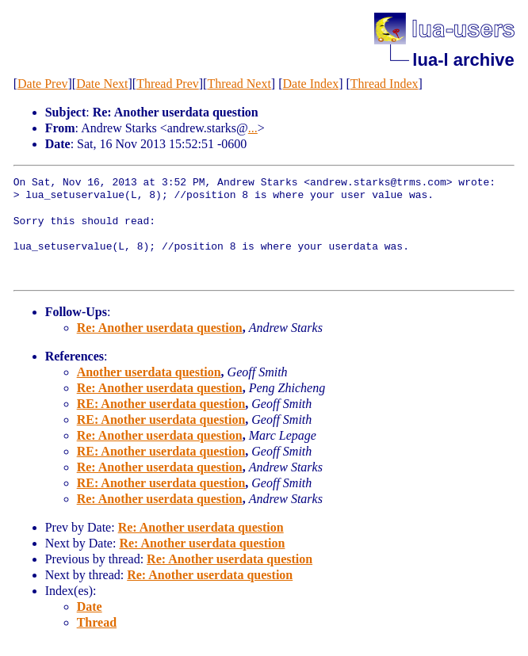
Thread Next (238, 83)
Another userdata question (149, 372)
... (253, 128)
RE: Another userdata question (161, 403)
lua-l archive (463, 60)
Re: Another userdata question (160, 327)
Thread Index (384, 83)
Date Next (102, 83)
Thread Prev (167, 83)
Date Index (311, 83)
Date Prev (42, 83)
